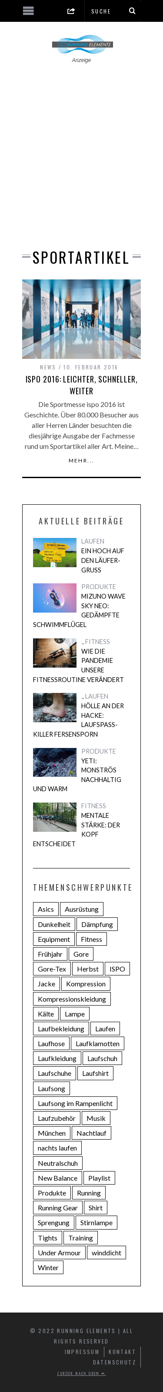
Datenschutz (114, 1362)
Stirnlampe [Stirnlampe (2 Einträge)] (96, 1222)
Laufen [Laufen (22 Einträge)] (105, 1028)
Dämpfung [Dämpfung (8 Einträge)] (97, 924)
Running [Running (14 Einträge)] (89, 1193)
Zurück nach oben (81, 1373)
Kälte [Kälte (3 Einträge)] (46, 1014)
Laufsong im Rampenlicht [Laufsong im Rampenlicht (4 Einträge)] (75, 1103)
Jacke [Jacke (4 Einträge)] (46, 983)
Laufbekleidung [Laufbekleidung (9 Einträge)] (61, 1028)
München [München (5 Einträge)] (52, 1133)
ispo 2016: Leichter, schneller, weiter (82, 384)
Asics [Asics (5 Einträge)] (46, 909)
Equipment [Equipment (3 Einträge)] (54, 939)
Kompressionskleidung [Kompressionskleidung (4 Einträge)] (72, 999)
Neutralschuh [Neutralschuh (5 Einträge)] (58, 1163)
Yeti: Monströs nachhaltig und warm (77, 775)
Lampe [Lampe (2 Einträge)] (75, 1014)
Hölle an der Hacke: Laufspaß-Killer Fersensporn (78, 720)
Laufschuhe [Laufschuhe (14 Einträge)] (54, 1073)
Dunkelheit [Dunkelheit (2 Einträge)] (54, 924)
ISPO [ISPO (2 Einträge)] (117, 969)
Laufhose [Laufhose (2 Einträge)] (51, 1043)
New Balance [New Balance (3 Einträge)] (57, 1178)
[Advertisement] (81, 150)
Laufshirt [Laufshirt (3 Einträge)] (95, 1073)
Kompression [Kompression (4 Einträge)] (86, 983)
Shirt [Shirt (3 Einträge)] (96, 1207)
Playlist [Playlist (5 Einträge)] (99, 1178)
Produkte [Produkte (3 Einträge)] (52, 1193)
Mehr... (82, 460)
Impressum (82, 1351)
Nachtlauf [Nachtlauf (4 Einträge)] (91, 1133)
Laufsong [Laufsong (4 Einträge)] (51, 1088)
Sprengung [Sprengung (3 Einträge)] (54, 1222)
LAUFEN (92, 541)
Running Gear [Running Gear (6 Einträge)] (58, 1207)
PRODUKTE (98, 586)
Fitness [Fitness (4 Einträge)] (91, 939)
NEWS (48, 367)
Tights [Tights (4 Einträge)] (47, 1238)
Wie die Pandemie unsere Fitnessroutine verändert (78, 665)
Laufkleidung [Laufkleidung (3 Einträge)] (57, 1058)
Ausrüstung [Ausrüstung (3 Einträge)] (82, 909)
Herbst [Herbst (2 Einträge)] (88, 969)
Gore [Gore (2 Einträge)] (81, 954)
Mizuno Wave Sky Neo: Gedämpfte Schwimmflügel (79, 610)
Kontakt (122, 1351)
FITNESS (97, 641)
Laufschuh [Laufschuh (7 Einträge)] (102, 1058)
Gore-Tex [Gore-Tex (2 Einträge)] (52, 969)
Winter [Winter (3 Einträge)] (48, 1267)
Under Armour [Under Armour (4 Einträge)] (59, 1252)
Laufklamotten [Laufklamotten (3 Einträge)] (98, 1043)
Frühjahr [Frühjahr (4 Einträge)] (50, 954)
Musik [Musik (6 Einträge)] (96, 1118)
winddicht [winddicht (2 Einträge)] (106, 1252)
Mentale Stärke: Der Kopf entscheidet (76, 830)
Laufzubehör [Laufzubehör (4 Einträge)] (57, 1118)
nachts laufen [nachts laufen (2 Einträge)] (57, 1148)
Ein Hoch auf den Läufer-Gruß (102, 560)
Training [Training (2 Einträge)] (80, 1238)
